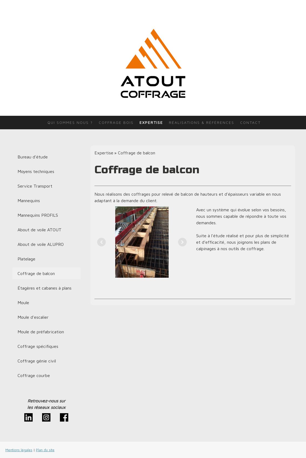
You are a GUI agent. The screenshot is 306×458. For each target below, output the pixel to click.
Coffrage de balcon (36, 273)
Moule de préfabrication (41, 331)
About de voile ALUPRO (41, 244)
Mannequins (29, 200)
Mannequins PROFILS (38, 215)
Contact (250, 122)
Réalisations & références (201, 122)
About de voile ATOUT (40, 229)
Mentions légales (18, 450)
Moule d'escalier (33, 317)
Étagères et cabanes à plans (45, 288)
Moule (23, 302)
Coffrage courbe (34, 375)
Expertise (151, 122)
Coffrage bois (116, 122)
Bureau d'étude (33, 156)
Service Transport (35, 186)
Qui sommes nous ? (70, 122)
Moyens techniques (36, 171)
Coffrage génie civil (37, 360)
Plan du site (45, 450)
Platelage (26, 258)
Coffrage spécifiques (38, 346)
